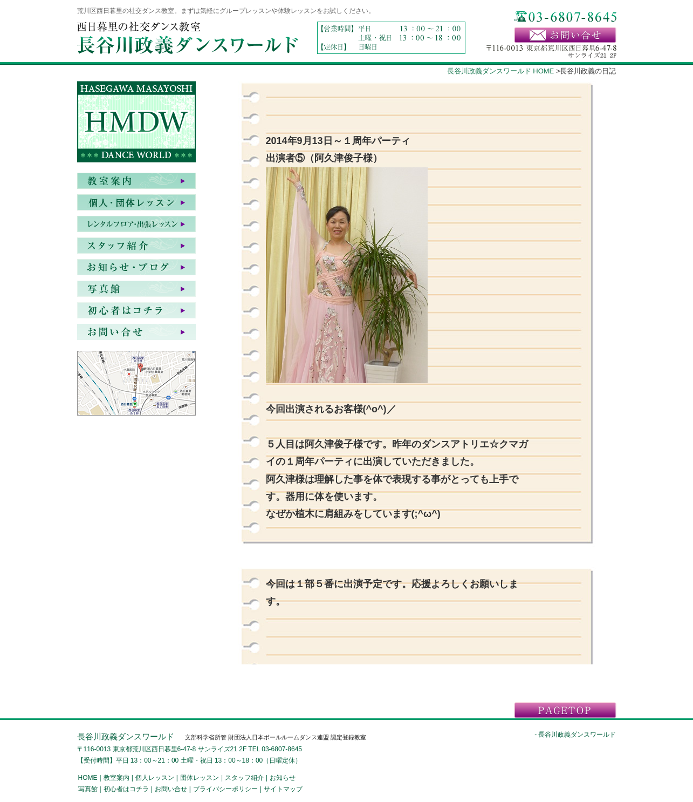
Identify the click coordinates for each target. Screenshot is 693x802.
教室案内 (136, 181)
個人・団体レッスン (136, 202)
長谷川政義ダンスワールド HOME (500, 71)
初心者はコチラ (136, 310)
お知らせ (136, 267)
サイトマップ (283, 789)
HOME (88, 777)
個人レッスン (154, 777)
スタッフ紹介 (136, 245)
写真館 (136, 289)
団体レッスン (199, 777)
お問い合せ (136, 332)
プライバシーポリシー (225, 789)
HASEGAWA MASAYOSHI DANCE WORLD (136, 124)
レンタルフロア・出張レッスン (136, 224)
